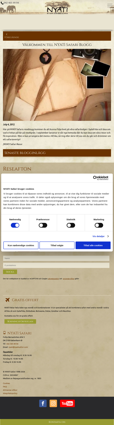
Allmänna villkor (10, 390)
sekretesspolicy (53, 279)
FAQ (5, 386)
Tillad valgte (57, 245)
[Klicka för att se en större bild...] (57, 85)
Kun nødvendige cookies (21, 245)
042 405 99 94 (11, 2)
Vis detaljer (99, 236)
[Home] (57, 7)
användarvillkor (68, 279)
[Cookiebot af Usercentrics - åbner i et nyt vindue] (98, 178)
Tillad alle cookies (93, 245)
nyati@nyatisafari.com (18, 347)
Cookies (6, 383)
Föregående (11, 36)
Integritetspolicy (10, 393)
